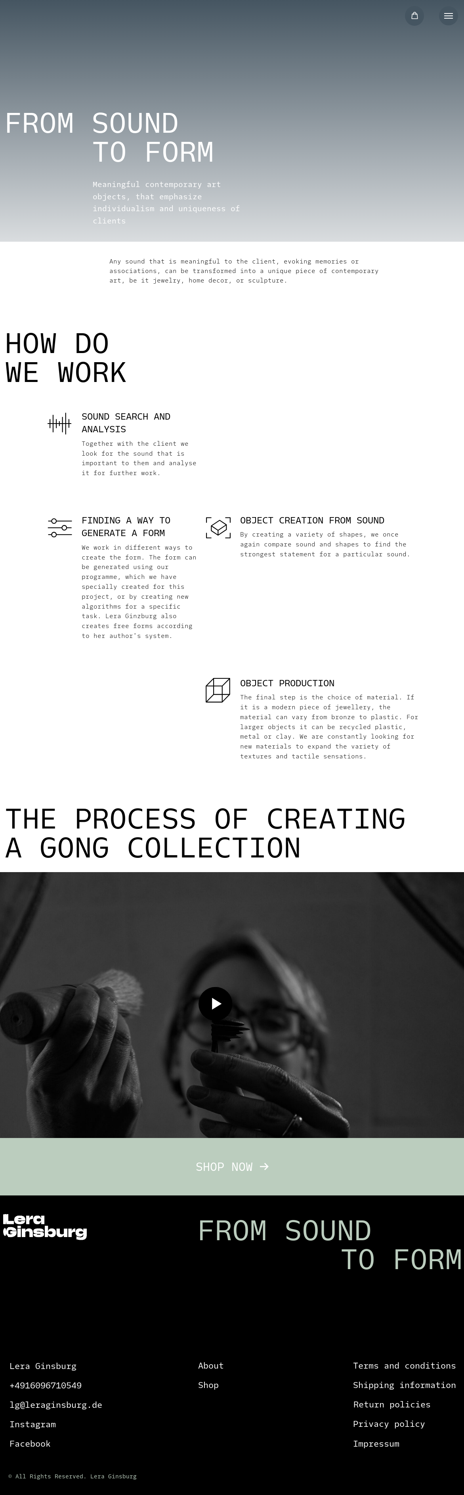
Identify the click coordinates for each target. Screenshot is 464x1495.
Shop (208, 1385)
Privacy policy (389, 1424)
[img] (49, 21)
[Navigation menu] (448, 16)
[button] (414, 15)
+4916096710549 (46, 1385)
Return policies (392, 1404)
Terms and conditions (404, 1365)
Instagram (33, 1424)
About (211, 1365)
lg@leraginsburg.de (56, 1405)
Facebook (30, 1443)
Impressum (376, 1443)
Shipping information (404, 1385)
